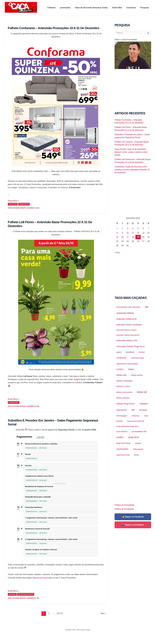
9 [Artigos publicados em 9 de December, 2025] (122, 233)
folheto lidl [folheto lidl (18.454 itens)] (142, 392)
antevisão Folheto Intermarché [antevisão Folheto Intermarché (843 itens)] (127, 335)
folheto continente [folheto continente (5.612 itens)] (124, 381)
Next (104, 613)
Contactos (132, 8)
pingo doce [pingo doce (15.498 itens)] (133, 437)
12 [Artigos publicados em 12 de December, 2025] (138, 233)
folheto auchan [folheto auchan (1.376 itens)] (137, 375)
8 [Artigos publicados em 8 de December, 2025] (117, 233)
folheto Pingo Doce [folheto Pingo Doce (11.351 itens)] (126, 403)
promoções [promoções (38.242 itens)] (122, 449)
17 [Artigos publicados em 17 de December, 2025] (128, 237)
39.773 (59, 613)
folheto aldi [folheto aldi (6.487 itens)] (121, 375)
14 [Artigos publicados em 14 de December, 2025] (148, 233)
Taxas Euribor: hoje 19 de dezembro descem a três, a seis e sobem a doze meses (131, 152)
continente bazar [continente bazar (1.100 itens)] (137, 358)
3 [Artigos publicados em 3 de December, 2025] (127, 228)
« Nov (117, 252)
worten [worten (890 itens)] (136, 455)
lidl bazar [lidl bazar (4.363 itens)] (143, 410)
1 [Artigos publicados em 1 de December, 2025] (117, 228)
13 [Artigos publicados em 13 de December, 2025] (143, 233)
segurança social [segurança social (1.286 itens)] (123, 455)
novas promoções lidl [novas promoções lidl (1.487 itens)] (135, 421)
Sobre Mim (118, 8)
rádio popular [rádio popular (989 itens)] (138, 449)
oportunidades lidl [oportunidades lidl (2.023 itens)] (139, 431)
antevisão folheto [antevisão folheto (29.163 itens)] (125, 313)
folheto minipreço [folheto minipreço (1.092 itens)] (123, 398)
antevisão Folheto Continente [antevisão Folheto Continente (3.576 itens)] (128, 325)
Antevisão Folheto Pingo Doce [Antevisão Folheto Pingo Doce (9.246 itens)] (131, 346)
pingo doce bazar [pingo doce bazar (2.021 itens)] (123, 443)
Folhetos (54, 8)
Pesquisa (145, 8)
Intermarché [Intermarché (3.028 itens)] (121, 410)
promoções (67, 8)
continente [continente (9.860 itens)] (121, 358)
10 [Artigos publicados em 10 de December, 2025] (128, 233)
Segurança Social (40, 578)
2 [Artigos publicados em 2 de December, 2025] (122, 228)
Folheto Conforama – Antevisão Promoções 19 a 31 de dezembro (53, 28)
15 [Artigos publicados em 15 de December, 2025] (117, 237)
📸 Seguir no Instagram (133, 525)
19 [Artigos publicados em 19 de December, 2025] (138, 237)
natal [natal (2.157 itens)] (146, 416)
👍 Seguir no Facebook (133, 517)
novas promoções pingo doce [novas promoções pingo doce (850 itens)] (127, 426)
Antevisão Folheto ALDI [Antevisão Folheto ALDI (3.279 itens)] (126, 319)
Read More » (13, 201)
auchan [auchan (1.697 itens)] (142, 352)
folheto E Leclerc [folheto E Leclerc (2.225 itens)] (123, 386)
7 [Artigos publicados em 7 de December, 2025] (148, 228)
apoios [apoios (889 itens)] (118, 352)
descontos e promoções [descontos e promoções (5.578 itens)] (127, 364)
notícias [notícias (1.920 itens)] (119, 421)
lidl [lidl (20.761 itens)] (133, 410)
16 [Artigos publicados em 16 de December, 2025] (122, 237)
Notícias (12, 594)
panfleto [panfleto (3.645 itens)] (119, 437)
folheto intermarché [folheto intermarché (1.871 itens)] (124, 392)
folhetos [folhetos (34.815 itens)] (144, 403)
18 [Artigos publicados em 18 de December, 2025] (133, 237)
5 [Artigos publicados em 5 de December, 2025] (138, 228)
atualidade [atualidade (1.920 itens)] (130, 352)
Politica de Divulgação (124, 509)
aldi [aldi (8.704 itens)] (146, 307)
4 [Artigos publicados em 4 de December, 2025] (132, 228)
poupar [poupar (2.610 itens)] (138, 443)
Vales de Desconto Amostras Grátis (93, 8)
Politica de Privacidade (124, 505)
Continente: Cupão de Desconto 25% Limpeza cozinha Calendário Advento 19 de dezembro (132, 170)
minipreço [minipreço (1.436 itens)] (136, 416)
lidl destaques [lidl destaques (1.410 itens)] (121, 416)
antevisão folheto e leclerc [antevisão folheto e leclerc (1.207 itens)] (126, 330)
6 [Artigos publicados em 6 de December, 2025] (143, 228)
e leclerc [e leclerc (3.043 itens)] (119, 369)
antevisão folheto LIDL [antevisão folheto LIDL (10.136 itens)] (127, 340)
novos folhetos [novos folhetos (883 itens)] (121, 431)
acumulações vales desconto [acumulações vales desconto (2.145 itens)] (128, 307)
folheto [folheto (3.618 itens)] (131, 369)
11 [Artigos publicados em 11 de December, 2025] (133, 233)
